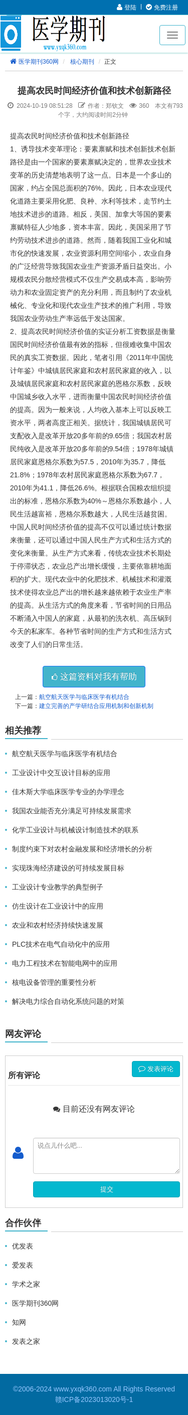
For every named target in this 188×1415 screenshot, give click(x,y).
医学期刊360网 (34, 61)
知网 (19, 1322)
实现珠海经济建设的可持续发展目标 (68, 868)
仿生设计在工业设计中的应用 (57, 906)
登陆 (127, 7)
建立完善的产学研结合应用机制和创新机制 (96, 706)
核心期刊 (82, 61)
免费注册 (161, 7)
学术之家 (26, 1284)
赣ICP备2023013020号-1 (94, 1399)
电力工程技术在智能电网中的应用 (64, 963)
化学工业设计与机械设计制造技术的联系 (75, 830)
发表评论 (155, 1069)
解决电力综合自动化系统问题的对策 (68, 1001)
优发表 (22, 1246)
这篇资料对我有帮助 (94, 676)
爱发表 (22, 1265)
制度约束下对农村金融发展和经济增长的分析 (82, 849)
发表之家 (26, 1341)
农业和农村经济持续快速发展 (57, 925)
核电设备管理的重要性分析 (54, 982)
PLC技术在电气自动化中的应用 (61, 944)
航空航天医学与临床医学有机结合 (84, 696)
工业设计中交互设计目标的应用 (61, 773)
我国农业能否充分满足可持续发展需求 (71, 811)
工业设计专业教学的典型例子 (57, 887)
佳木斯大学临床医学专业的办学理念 (68, 792)
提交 (106, 1189)
